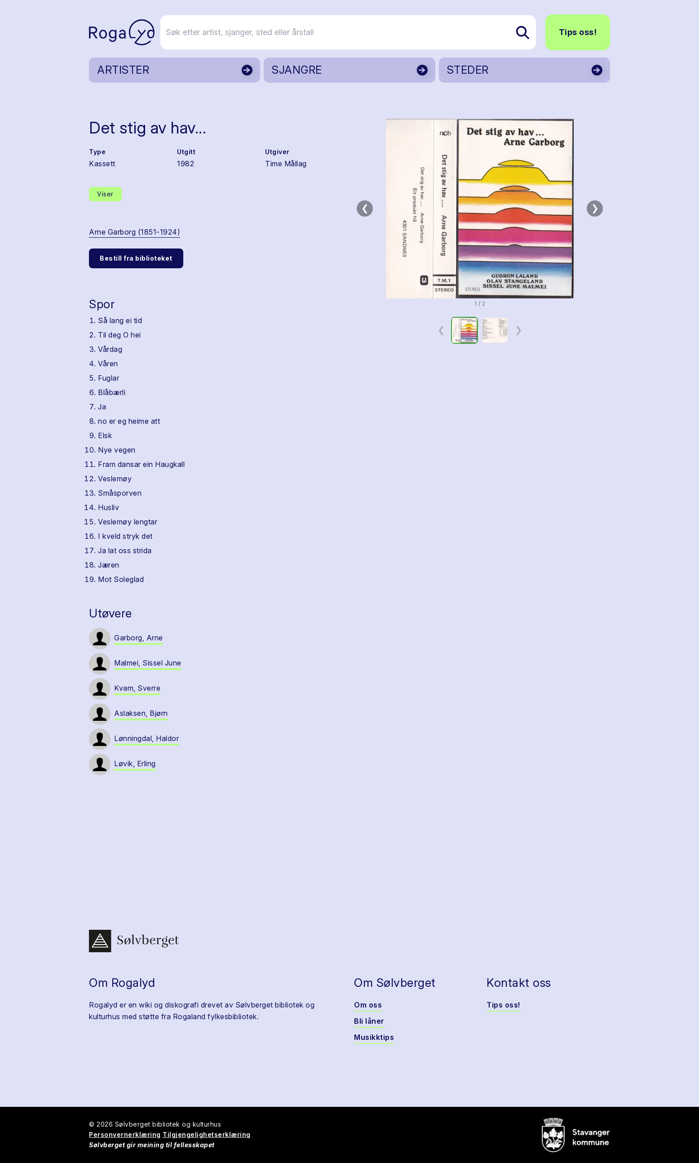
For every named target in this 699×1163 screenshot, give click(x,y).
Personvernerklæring (125, 1134)
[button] (479, 208)
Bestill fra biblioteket (136, 258)
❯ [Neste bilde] (595, 208)
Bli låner (369, 1021)
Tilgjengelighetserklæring (207, 1134)
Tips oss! (578, 32)
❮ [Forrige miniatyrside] (441, 329)
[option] (464, 330)
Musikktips (374, 1037)
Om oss (368, 1004)
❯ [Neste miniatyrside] (518, 329)
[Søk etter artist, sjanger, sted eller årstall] (353, 32)
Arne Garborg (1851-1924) (134, 231)
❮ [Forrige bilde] (365, 208)
